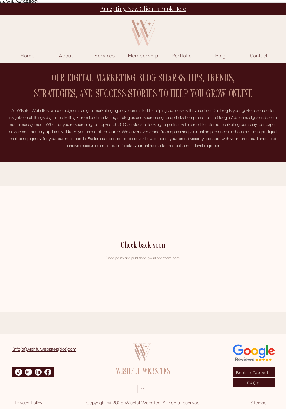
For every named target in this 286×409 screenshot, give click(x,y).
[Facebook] (47, 372)
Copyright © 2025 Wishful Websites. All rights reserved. (143, 402)
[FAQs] (254, 382)
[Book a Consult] (254, 372)
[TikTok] (18, 372)
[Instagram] (28, 372)
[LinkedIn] (38, 372)
